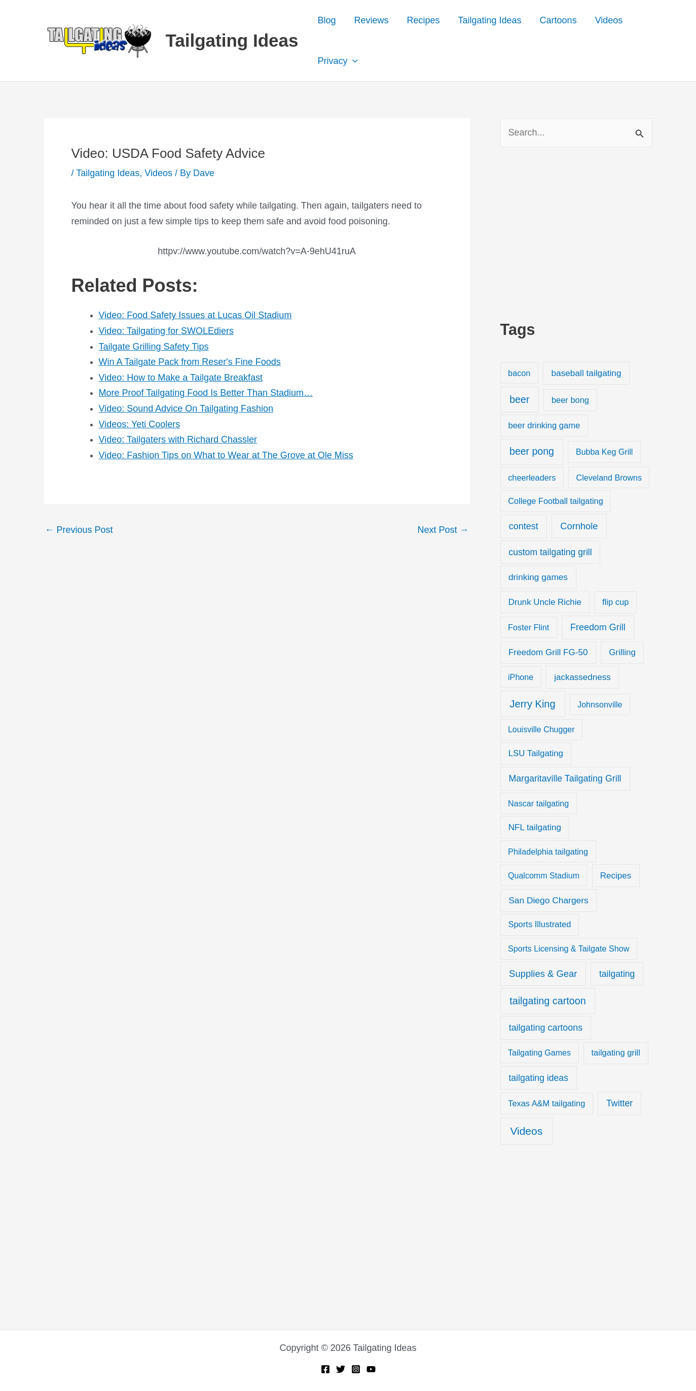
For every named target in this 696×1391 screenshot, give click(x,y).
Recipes (423, 20)
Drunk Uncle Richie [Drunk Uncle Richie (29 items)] (544, 602)
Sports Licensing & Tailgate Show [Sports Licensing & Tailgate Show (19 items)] (568, 948)
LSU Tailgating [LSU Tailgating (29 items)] (535, 753)
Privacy (337, 61)
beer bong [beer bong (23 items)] (570, 399)
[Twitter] (340, 1369)
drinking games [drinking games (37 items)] (538, 577)
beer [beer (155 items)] (519, 399)
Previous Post (79, 529)
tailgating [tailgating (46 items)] (617, 974)
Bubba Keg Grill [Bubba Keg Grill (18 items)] (604, 451)
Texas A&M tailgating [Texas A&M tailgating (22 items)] (546, 1103)
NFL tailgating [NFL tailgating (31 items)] (534, 827)
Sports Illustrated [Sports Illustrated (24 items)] (539, 924)
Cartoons (558, 20)
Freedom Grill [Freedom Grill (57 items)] (598, 627)
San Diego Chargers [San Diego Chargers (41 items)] (548, 900)
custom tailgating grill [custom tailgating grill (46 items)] (550, 552)
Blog (326, 20)
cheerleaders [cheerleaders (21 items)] (532, 477)
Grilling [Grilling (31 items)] (622, 652)
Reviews (371, 20)
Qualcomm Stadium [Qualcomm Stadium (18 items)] (543, 875)
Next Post (442, 529)
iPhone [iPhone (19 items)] (520, 677)
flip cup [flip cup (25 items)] (615, 602)
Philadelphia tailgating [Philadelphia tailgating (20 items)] (548, 851)
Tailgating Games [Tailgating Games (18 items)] (539, 1052)
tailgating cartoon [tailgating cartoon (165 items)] (547, 1000)
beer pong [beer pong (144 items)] (531, 451)
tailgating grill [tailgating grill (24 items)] (615, 1053)
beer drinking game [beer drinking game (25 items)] (544, 425)
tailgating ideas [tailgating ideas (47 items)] (538, 1078)
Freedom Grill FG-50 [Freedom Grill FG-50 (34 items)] (548, 652)
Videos (609, 20)
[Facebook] (325, 1369)
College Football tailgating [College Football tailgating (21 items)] (555, 500)
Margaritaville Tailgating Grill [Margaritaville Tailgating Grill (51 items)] (565, 778)
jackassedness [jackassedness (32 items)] (582, 677)
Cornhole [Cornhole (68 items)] (579, 526)
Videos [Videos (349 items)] (526, 1131)
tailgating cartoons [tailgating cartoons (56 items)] (546, 1028)
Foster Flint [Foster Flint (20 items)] (528, 627)
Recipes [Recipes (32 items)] (615, 875)
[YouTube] (371, 1369)
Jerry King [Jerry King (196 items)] (533, 703)
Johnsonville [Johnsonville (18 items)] (599, 704)
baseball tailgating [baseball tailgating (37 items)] (586, 373)
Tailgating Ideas (232, 40)
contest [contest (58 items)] (523, 526)
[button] (352, 61)
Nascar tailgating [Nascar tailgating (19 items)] (538, 803)
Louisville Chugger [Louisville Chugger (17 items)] (541, 729)
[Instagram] (355, 1369)
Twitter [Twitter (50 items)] (619, 1103)
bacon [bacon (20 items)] (519, 373)
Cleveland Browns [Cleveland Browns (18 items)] (609, 477)
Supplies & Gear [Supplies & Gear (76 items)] (543, 973)
